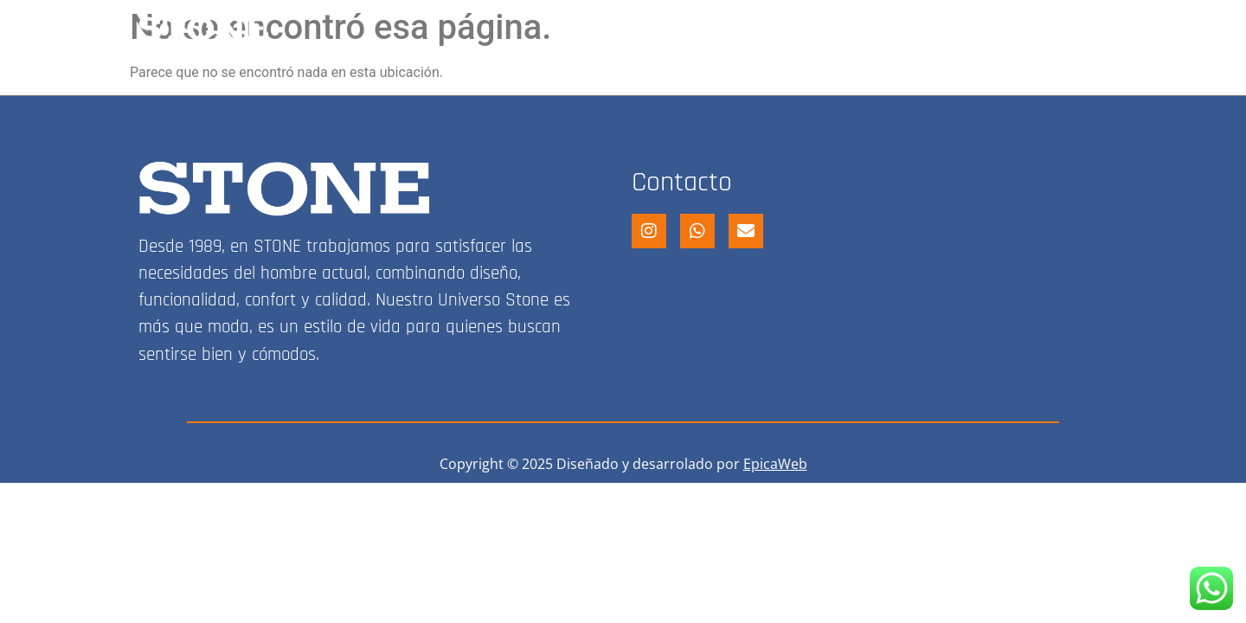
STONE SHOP (721, 28)
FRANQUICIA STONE (872, 28)
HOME (619, 28)
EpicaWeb (775, 463)
